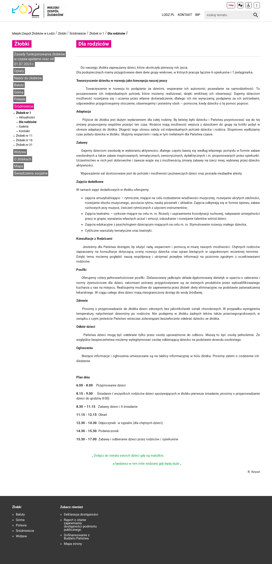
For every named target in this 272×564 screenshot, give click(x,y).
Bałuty (19, 85)
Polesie (19, 99)
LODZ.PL (168, 15)
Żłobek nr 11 (24, 135)
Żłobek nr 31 (24, 144)
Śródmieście (78, 33)
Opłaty (19, 71)
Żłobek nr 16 (24, 140)
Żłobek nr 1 (96, 33)
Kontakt (185, 15)
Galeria (23, 126)
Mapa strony (73, 544)
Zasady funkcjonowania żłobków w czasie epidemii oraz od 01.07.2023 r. (39, 59)
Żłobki (62, 33)
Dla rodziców (116, 33)
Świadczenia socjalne (30, 173)
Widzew (20, 152)
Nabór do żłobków (28, 78)
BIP (197, 15)
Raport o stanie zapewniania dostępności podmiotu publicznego (80, 524)
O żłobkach (22, 159)
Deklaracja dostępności (81, 514)
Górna (18, 92)
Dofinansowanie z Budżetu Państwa (77, 537)
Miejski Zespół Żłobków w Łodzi (33, 33)
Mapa (18, 166)
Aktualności (27, 117)
